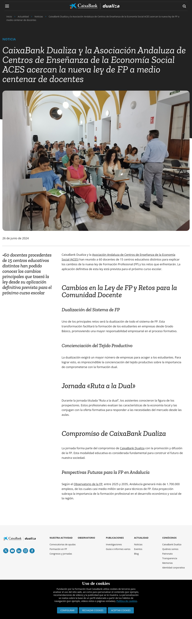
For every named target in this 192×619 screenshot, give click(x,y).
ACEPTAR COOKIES (121, 610)
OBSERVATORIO (86, 537)
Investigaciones (114, 544)
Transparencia (169, 558)
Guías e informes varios (118, 549)
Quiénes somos (170, 549)
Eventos (138, 549)
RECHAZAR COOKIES (92, 610)
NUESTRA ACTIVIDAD (61, 537)
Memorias (167, 562)
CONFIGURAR (67, 610)
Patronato (167, 553)
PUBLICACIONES (115, 537)
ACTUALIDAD (141, 537)
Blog (136, 553)
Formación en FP (58, 549)
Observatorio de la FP (88, 484)
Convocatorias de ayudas (63, 544)
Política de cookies (126, 601)
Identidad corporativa (173, 567)
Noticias (138, 544)
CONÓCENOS (169, 537)
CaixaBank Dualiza (132, 448)
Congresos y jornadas (61, 553)
